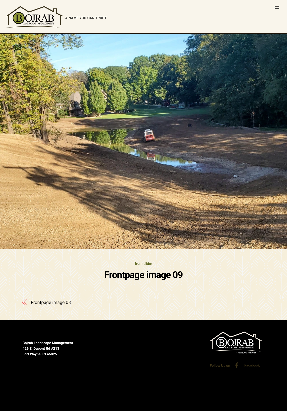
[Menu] (277, 7)
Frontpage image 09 (143, 274)
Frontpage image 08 (51, 302)
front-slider (143, 263)
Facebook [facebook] (246, 365)
